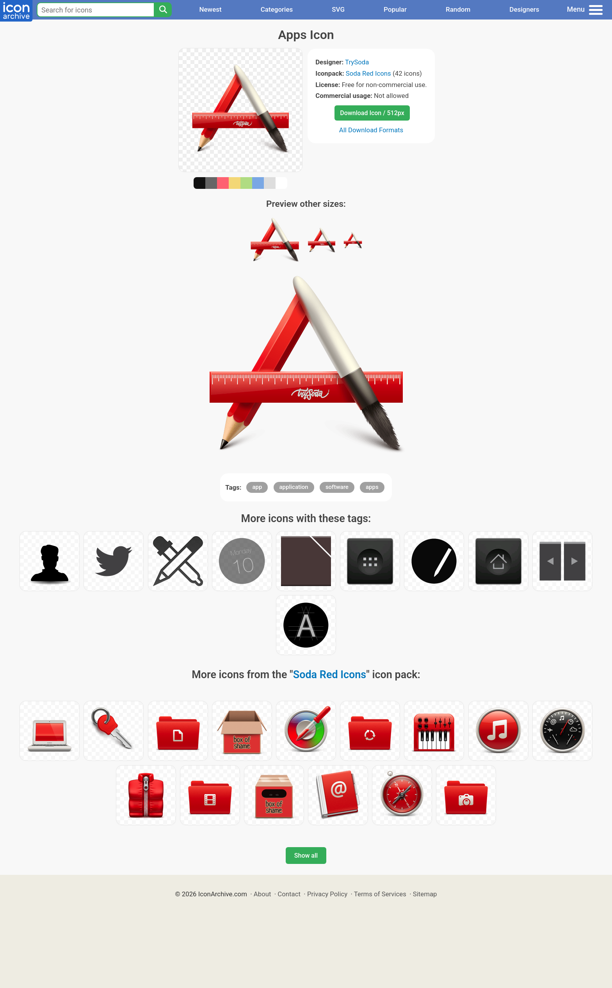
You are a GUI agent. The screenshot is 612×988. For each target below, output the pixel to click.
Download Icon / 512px (372, 113)
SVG (338, 9)
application (293, 486)
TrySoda (357, 62)
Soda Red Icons (368, 73)
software (337, 486)
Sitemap (425, 894)
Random (458, 9)
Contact (289, 894)
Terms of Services (380, 894)
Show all (306, 855)
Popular (395, 9)
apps (372, 486)
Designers (524, 9)
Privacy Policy (327, 894)
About (262, 894)
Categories (277, 9)
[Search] (163, 9)
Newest (210, 9)
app (257, 486)
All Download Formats (371, 130)
